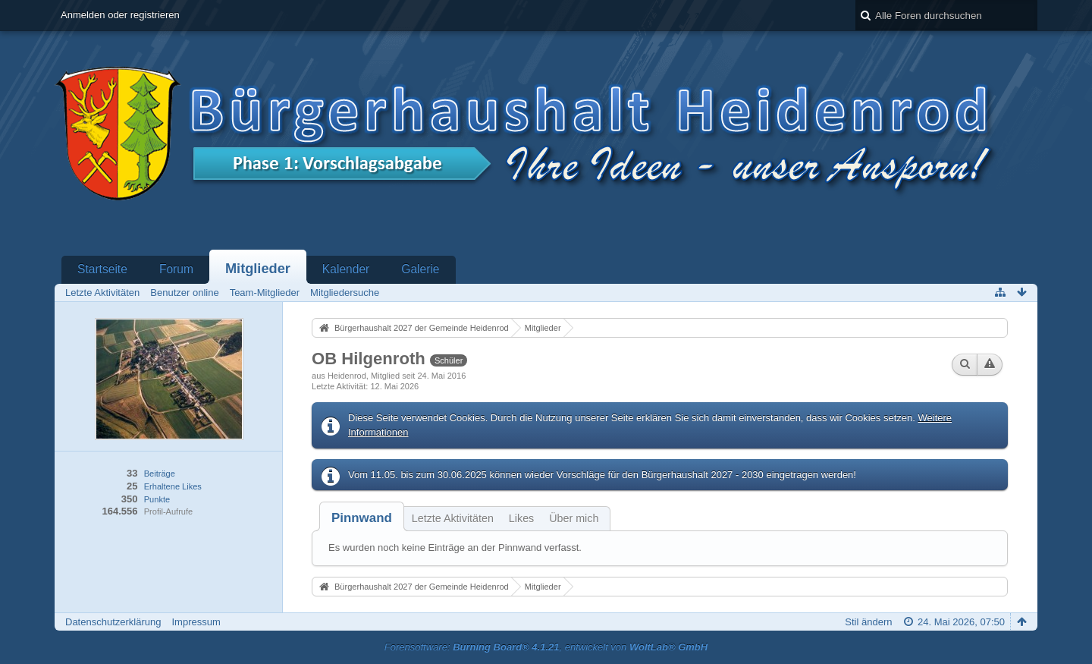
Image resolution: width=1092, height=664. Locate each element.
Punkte (157, 499)
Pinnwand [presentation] (361, 518)
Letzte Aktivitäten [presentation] (453, 518)
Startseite (102, 269)
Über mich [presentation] (573, 518)
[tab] (361, 518)
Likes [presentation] (521, 518)
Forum (176, 269)
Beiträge (159, 473)
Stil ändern (868, 622)
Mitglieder (257, 268)
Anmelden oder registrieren (120, 14)
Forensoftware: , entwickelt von (546, 647)
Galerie (420, 269)
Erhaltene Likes (173, 486)
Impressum (195, 622)
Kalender (345, 269)
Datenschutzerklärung (113, 622)
